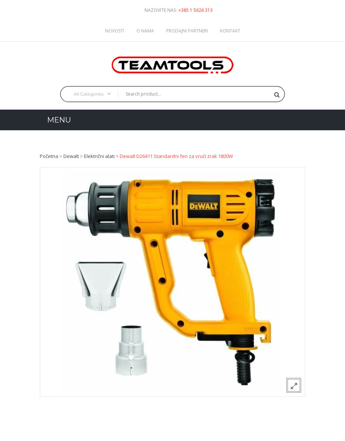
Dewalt (71, 156)
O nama (145, 31)
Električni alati (99, 156)
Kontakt (230, 31)
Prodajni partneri (187, 31)
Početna (49, 156)
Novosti (114, 31)
